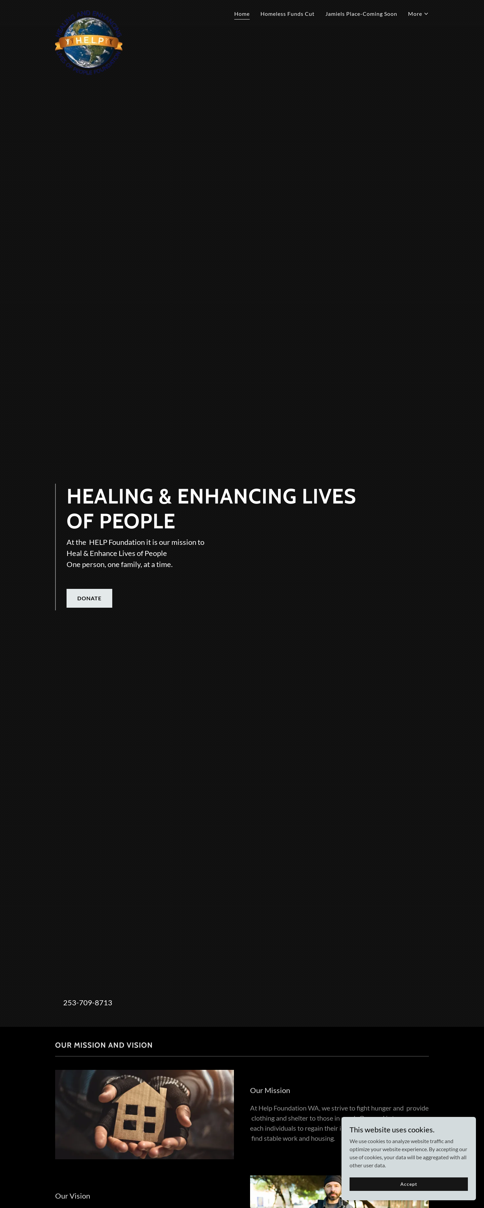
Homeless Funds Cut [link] (287, 13)
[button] (418, 14)
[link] (88, 11)
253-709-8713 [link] (87, 1002)
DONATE (89, 598)
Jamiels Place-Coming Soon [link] (361, 13)
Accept (408, 1184)
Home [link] (242, 13)
